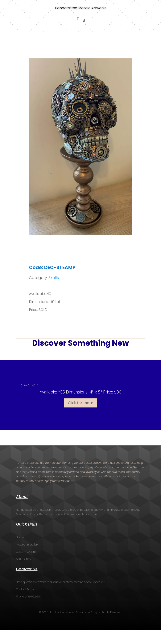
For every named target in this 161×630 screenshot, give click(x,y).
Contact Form (25, 589)
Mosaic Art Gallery (27, 544)
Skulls (53, 277)
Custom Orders (25, 552)
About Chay (23, 559)
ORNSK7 (29, 385)
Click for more (80, 402)
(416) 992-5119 (33, 596)
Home (20, 537)
